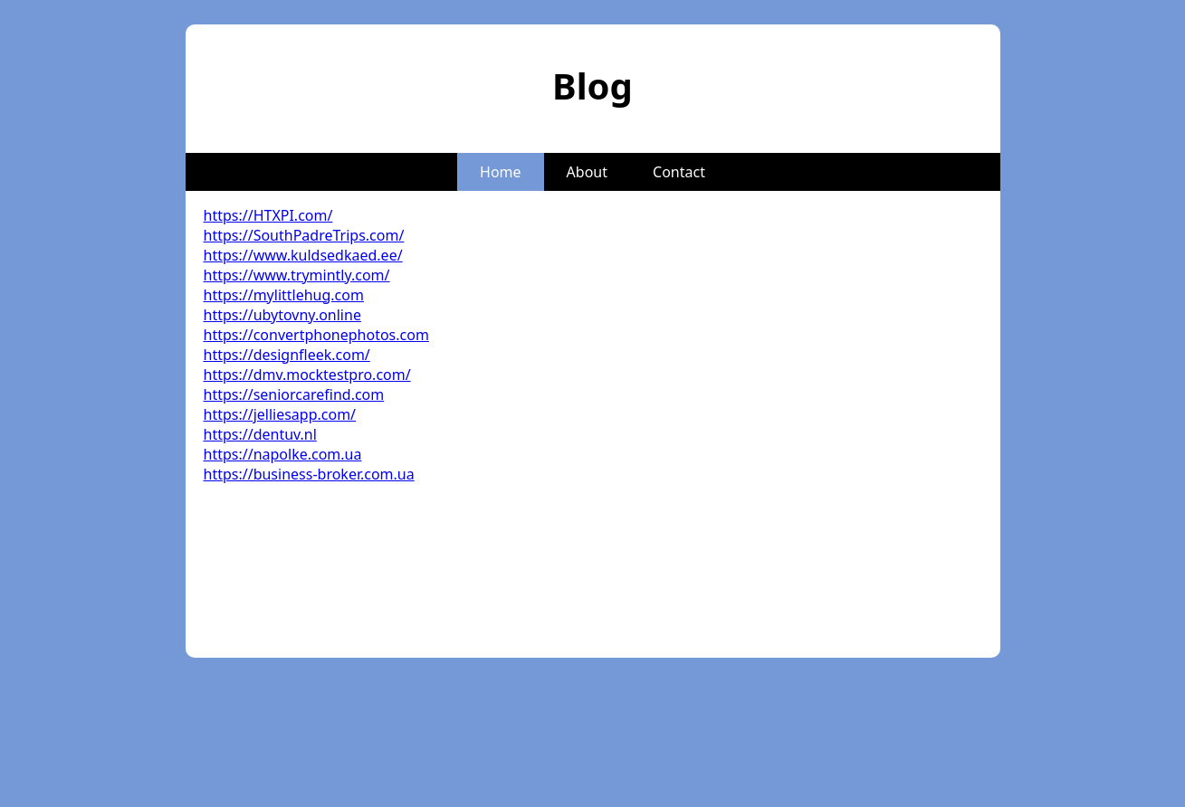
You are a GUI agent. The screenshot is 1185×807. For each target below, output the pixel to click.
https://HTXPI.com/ (268, 215)
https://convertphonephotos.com (316, 335)
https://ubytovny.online (282, 315)
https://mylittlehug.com (284, 295)
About (587, 172)
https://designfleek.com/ (287, 355)
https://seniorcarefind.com (294, 394)
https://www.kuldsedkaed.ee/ (303, 255)
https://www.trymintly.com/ (297, 275)
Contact (679, 172)
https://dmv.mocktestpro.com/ (307, 375)
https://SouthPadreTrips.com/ (304, 235)
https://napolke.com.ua (283, 454)
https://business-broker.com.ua (309, 474)
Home (500, 172)
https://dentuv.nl (260, 434)
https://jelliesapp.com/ (280, 414)
